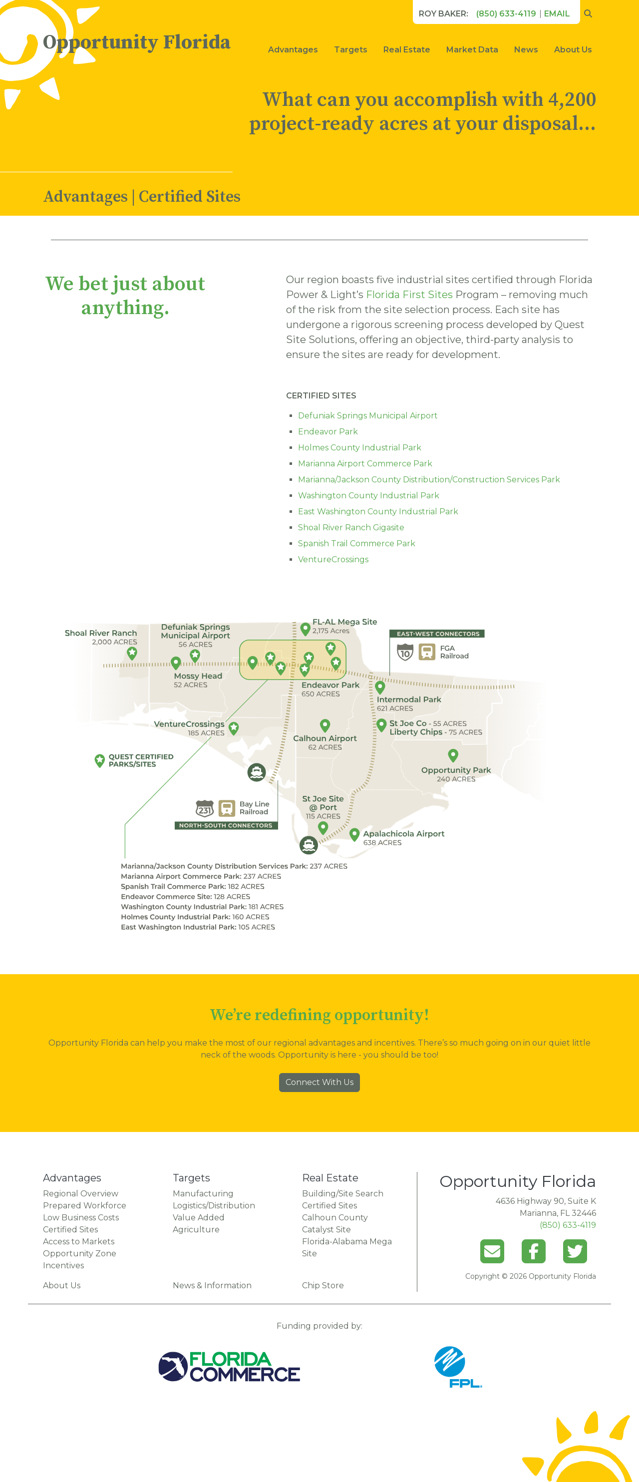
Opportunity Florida (137, 42)
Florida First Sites (409, 295)
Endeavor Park (328, 431)
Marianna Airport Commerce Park (365, 463)
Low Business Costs (81, 1217)
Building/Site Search (342, 1193)
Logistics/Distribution (214, 1205)
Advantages (293, 49)
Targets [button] (350, 49)
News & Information (212, 1285)
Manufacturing (203, 1193)
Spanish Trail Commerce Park (356, 543)
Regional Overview (80, 1193)
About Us (573, 49)
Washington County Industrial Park (368, 495)
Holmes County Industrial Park (359, 447)
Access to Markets (78, 1241)
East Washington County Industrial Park (378, 511)
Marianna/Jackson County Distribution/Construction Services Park (429, 479)
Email (557, 13)
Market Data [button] (472, 49)
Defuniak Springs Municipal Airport (368, 415)
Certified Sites (70, 1229)
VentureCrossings (333, 559)
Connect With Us (319, 1082)
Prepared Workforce (84, 1205)
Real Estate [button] (406, 49)
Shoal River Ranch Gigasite (351, 527)
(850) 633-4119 (506, 13)
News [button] (526, 49)
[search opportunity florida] (588, 14)
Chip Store (323, 1285)
